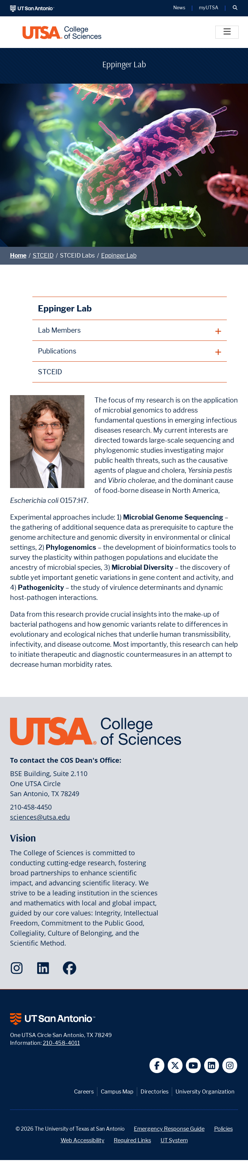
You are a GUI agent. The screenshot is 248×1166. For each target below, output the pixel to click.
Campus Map (117, 1091)
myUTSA (208, 8)
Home (18, 255)
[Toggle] (227, 32)
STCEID (43, 255)
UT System (174, 1140)
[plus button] (129, 330)
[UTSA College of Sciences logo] (62, 32)
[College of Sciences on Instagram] (18, 970)
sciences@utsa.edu (40, 817)
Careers (84, 1091)
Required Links (132, 1140)
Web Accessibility (82, 1140)
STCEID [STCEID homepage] (50, 372)
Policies (223, 1128)
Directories (154, 1091)
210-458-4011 (61, 1043)
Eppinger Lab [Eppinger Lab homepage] (65, 308)
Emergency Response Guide (169, 1128)
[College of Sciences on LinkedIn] (44, 970)
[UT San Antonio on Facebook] (157, 1065)
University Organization (205, 1091)
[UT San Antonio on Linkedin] (211, 1065)
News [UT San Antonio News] (179, 8)
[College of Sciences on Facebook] (71, 970)
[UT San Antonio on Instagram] (230, 1065)
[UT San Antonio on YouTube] (193, 1065)
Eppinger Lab (118, 255)
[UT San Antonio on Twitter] (175, 1065)
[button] (235, 8)
